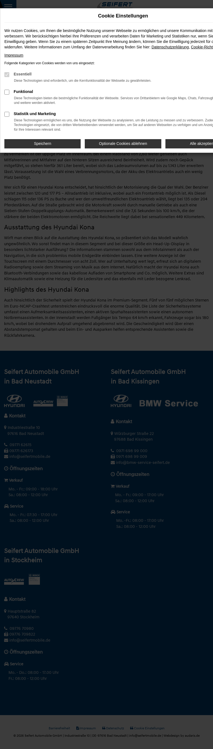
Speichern (42, 143)
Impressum (13, 55)
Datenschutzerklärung (170, 47)
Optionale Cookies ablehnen (123, 143)
